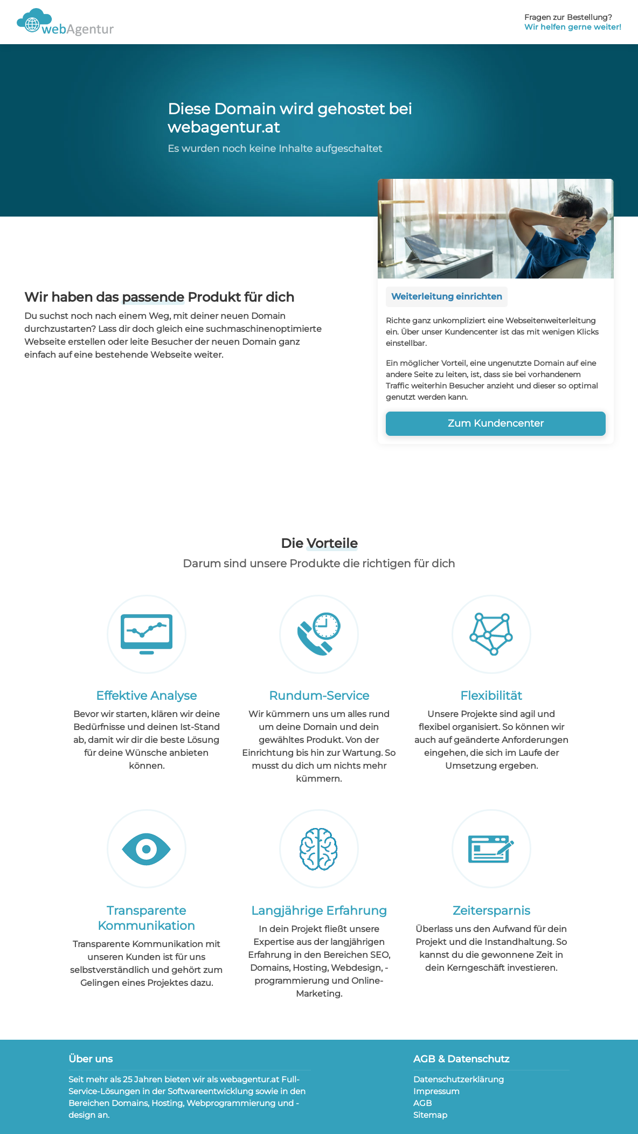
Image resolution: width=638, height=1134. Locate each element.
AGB (422, 1103)
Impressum (436, 1091)
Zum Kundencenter (496, 423)
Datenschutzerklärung (458, 1079)
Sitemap (430, 1115)
